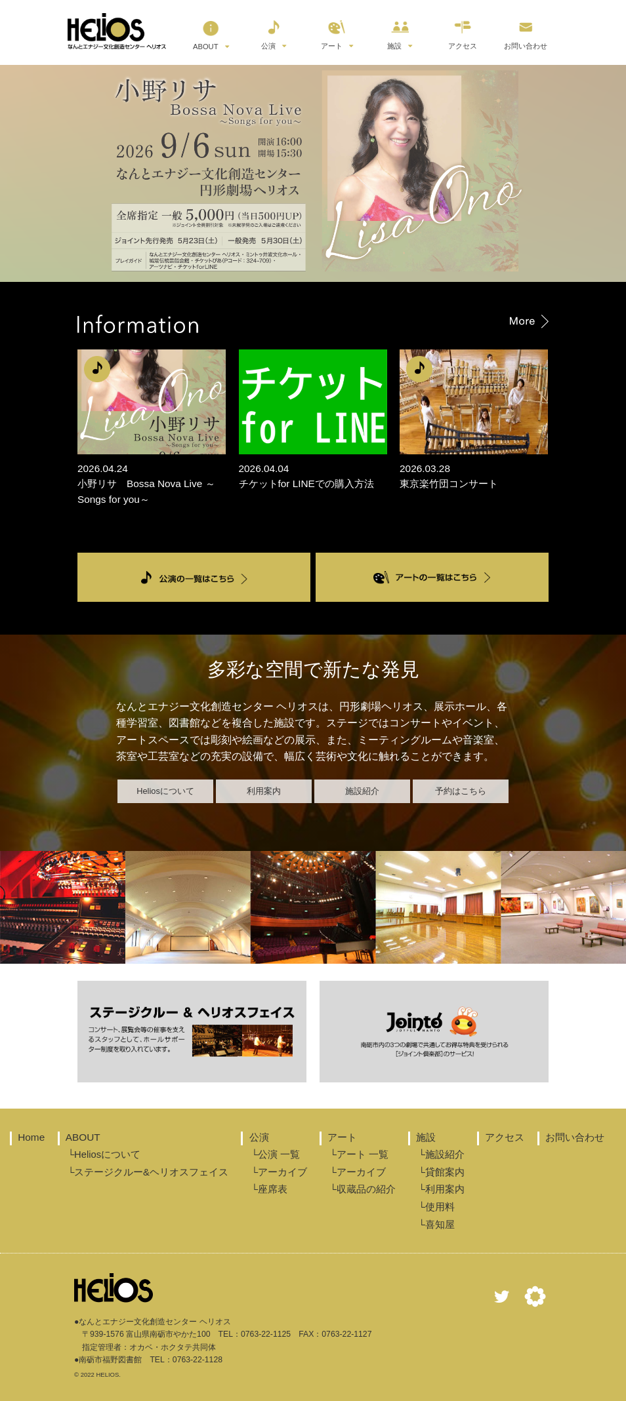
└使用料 (436, 1207)
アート (333, 31)
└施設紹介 (441, 1154)
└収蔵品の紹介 (362, 1189)
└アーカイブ (278, 1172)
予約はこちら (460, 791)
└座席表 (269, 1189)
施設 (398, 31)
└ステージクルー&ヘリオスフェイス (148, 1172)
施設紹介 (362, 791)
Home (31, 1137)
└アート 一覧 (358, 1154)
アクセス (462, 31)
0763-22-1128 (197, 1359)
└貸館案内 (441, 1172)
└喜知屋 (436, 1224)
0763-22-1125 (266, 1334)
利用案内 (264, 791)
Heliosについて (165, 791)
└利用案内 (441, 1189)
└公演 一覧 (275, 1154)
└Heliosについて (104, 1154)
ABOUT (206, 32)
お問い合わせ (525, 31)
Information (313, 323)
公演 (272, 31)
